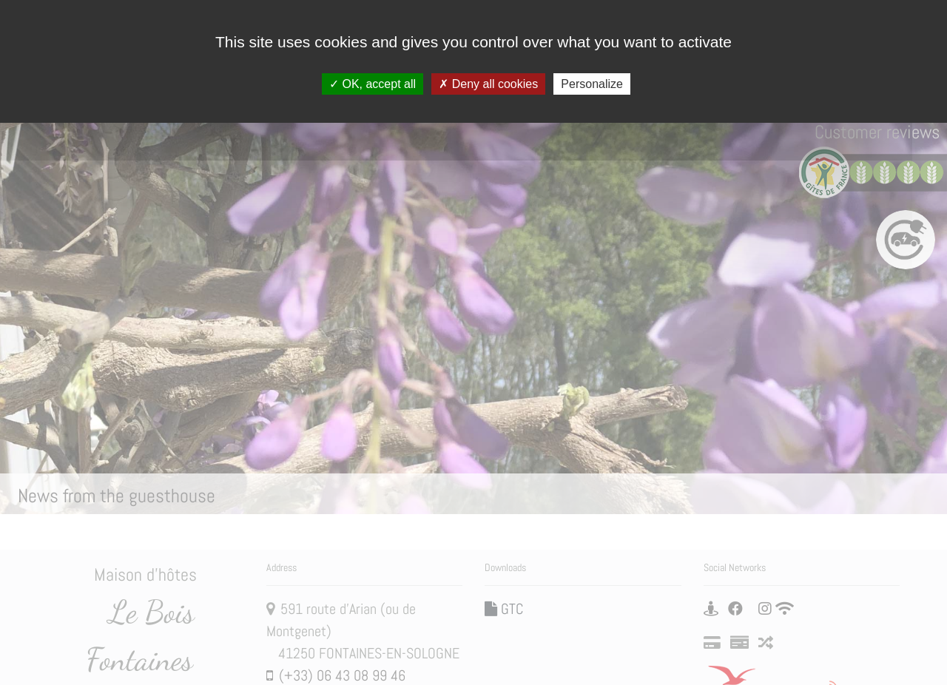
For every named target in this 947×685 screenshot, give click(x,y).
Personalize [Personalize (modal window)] (592, 84)
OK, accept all (372, 84)
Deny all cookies (488, 84)
